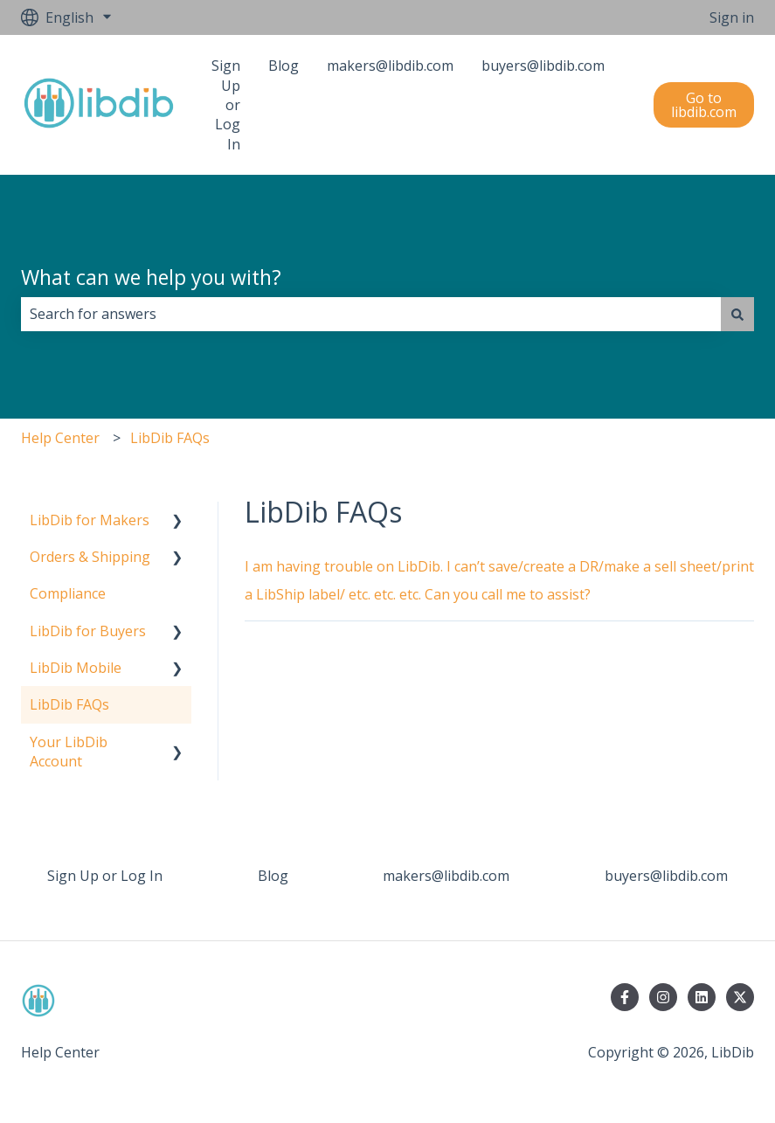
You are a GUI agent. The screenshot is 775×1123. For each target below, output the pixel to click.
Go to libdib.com (704, 104)
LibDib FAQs (170, 437)
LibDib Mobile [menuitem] (75, 667)
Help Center (60, 437)
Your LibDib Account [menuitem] (68, 751)
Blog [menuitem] (273, 875)
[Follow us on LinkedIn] (702, 997)
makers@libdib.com (390, 65)
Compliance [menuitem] (68, 593)
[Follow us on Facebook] (625, 997)
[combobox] (371, 313)
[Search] (737, 313)
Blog (283, 65)
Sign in (731, 17)
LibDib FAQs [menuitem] (69, 704)
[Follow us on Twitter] (740, 997)
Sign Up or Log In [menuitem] (105, 875)
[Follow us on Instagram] (663, 997)
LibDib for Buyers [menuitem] (88, 631)
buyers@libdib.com (543, 65)
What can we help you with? (151, 277)
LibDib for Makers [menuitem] (89, 520)
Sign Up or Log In (225, 105)
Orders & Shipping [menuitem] (90, 556)
